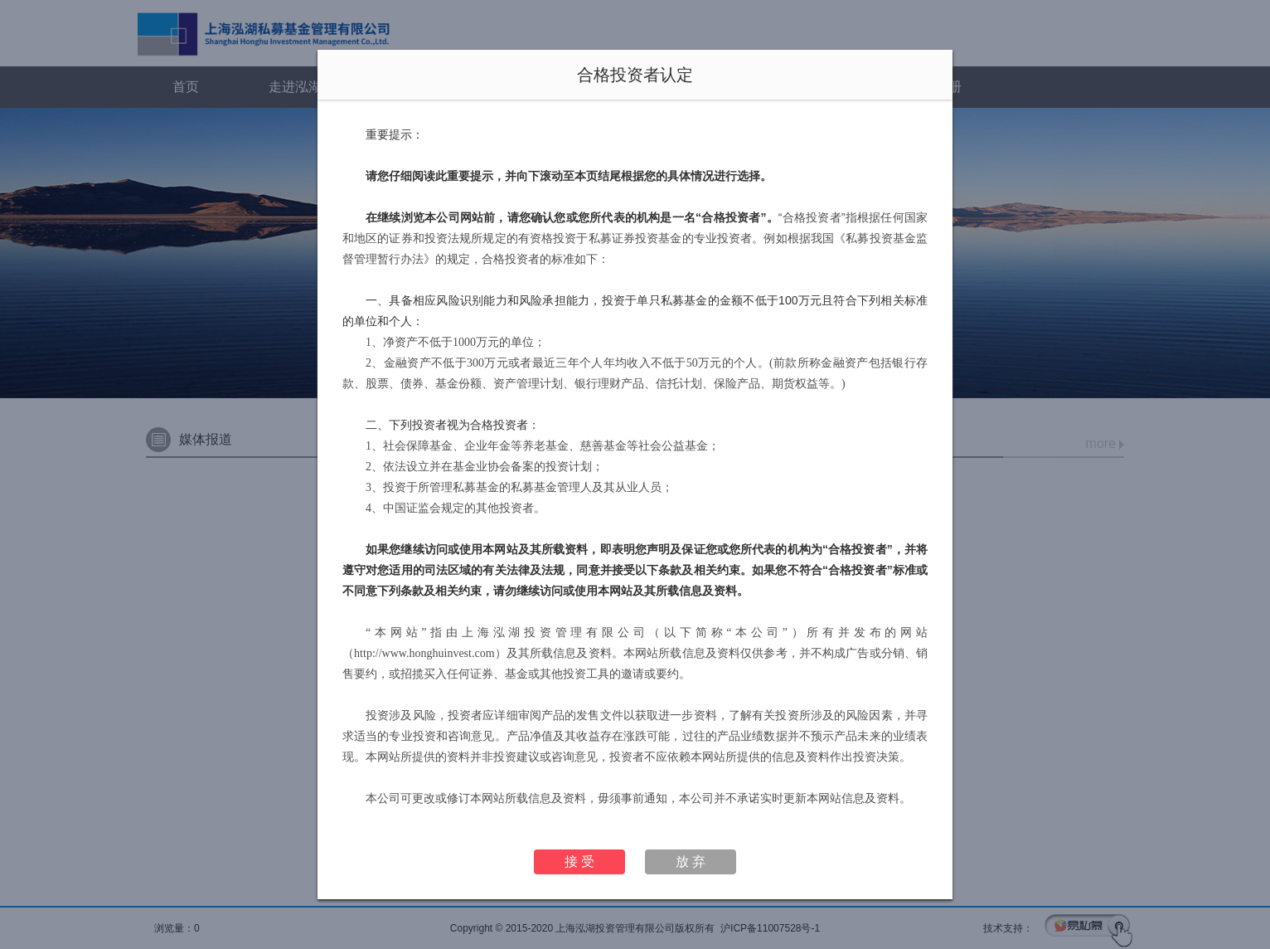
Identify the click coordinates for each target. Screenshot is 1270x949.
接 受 (579, 861)
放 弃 (690, 861)
